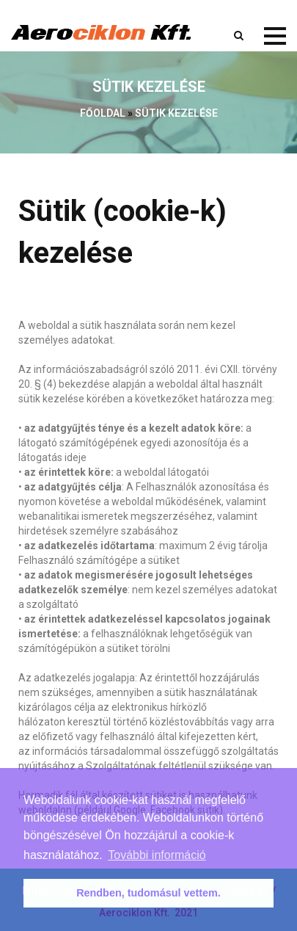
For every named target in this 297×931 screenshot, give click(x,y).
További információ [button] (156, 855)
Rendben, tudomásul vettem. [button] (148, 893)
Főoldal (102, 113)
